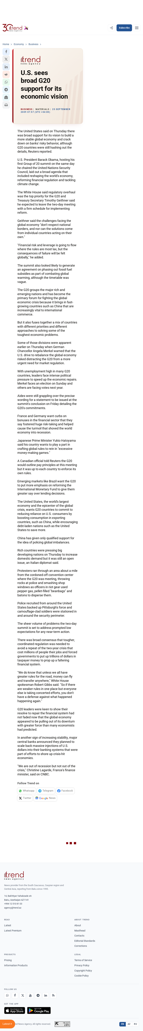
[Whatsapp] (7, 995)
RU (135, 1024)
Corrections (80, 946)
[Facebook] (15, 995)
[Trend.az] (15, 28)
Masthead (79, 930)
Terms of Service (83, 960)
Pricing (8, 960)
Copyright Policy (83, 970)
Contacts (79, 935)
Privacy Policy (81, 965)
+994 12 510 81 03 (13, 903)
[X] (23, 995)
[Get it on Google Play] (39, 1010)
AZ (129, 1024)
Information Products (16, 965)
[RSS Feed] (53, 995)
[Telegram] (38, 995)
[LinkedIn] (45, 995)
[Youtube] (30, 995)
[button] (6, 51)
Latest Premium (12, 930)
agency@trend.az (12, 907)
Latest (7, 925)
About (77, 925)
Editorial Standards (84, 940)
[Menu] (136, 27)
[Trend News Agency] (14, 875)
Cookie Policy (81, 975)
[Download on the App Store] (14, 1010)
